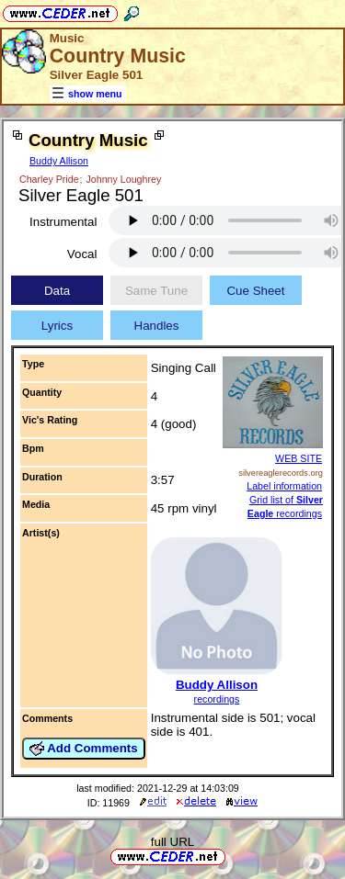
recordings (217, 698)
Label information (284, 485)
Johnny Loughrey (123, 179)
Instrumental (63, 222)
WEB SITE (298, 458)
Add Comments (83, 748)
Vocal (82, 254)
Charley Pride (49, 179)
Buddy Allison (58, 160)
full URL (172, 842)
